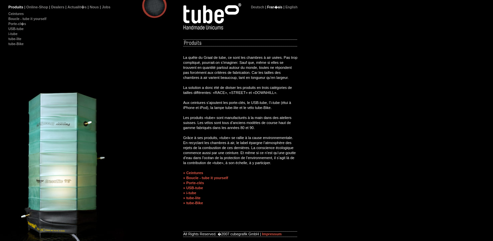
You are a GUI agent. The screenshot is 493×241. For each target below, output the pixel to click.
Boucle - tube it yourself (27, 19)
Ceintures (16, 14)
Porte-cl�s (17, 24)
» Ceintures (193, 173)
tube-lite (14, 39)
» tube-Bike (193, 203)
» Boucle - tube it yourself (205, 178)
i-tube (12, 34)
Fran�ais (274, 7)
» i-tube (189, 193)
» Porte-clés (193, 183)
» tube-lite (192, 198)
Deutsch (257, 7)
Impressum (272, 234)
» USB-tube (193, 188)
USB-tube (16, 29)
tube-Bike (16, 44)
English (291, 7)
